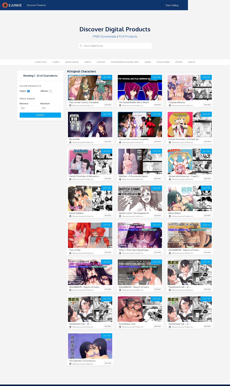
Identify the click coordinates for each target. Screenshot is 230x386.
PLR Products (128, 36)
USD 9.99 (206, 77)
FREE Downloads (104, 36)
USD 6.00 (206, 225)
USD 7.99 (106, 77)
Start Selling (214, 5)
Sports (179, 62)
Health (191, 62)
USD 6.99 (156, 151)
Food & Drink (163, 62)
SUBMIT (40, 115)
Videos (88, 62)
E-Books (101, 62)
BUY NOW (108, 105)
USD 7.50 (156, 225)
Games (148, 62)
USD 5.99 (156, 77)
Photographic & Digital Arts (125, 62)
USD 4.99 (156, 188)
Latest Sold (41, 62)
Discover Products (35, 5)
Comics (56, 62)
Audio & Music (72, 62)
